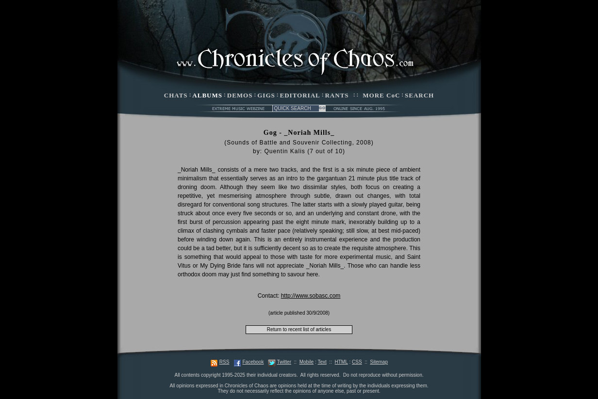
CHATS (176, 95)
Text (321, 362)
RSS (224, 362)
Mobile (306, 362)
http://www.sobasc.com (311, 295)
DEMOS (240, 95)
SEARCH (419, 95)
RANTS (337, 95)
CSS (357, 362)
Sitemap (379, 362)
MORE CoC (381, 95)
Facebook (253, 362)
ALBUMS (207, 95)
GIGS (266, 95)
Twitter (284, 362)
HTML (341, 362)
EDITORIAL (300, 95)
